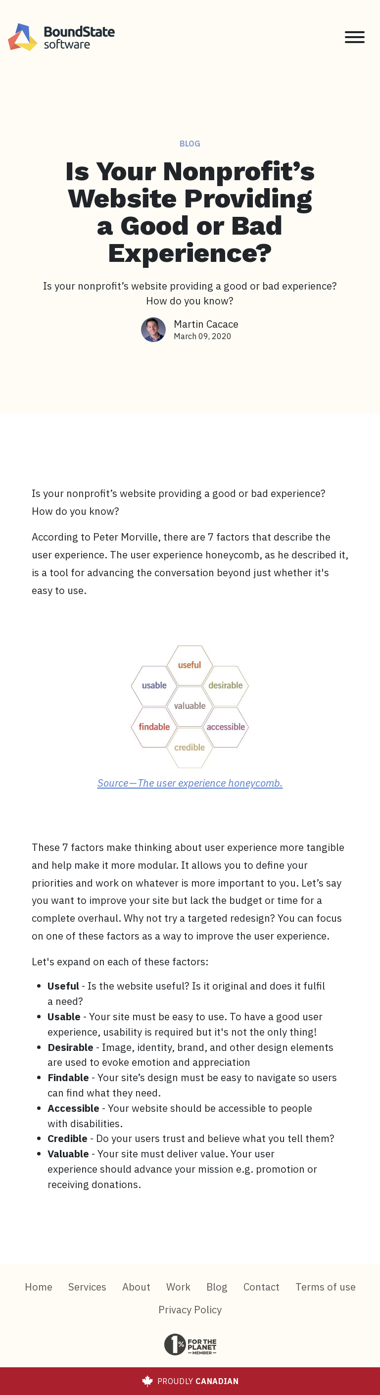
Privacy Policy (190, 1309)
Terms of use (325, 1287)
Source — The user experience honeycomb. (190, 783)
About (136, 1287)
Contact (261, 1287)
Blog (190, 144)
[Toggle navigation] (354, 37)
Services (87, 1287)
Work (178, 1287)
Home (38, 1287)
